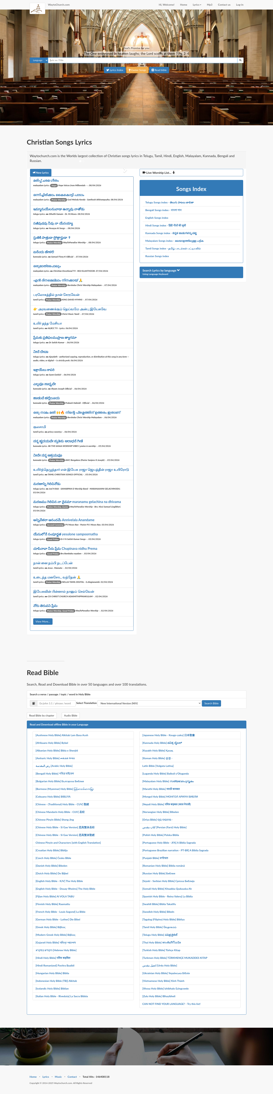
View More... (43, 621)
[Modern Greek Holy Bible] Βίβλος (56, 934)
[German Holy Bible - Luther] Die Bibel (58, 919)
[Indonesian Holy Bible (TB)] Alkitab (56, 980)
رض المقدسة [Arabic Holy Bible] (54, 765)
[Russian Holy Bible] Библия (158, 873)
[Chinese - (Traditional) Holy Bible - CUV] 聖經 (62, 804)
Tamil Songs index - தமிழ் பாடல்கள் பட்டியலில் (173, 248)
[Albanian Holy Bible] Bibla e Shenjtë (57, 750)
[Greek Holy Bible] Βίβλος (50, 927)
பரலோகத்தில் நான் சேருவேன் (56, 295)
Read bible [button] (159, 70)
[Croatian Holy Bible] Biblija (52, 850)
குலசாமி (39, 427)
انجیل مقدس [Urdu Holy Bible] (159, 965)
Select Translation (86, 702)
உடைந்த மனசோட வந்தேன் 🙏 (57, 577)
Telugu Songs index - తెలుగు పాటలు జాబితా (169, 202)
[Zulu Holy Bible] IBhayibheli (158, 996)
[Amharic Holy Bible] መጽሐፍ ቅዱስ (55, 758)
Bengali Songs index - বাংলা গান (163, 210)
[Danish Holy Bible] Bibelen (51, 865)
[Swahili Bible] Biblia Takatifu (159, 904)
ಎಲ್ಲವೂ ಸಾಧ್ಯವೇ (44, 384)
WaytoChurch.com (59, 4)
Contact (72, 1076)
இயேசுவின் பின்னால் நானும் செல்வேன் (63, 591)
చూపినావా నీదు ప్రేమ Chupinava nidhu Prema (65, 548)
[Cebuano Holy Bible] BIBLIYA (53, 796)
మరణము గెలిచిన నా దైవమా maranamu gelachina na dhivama (77, 502)
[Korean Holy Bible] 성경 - (157, 758)
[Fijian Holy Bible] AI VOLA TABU (55, 896)
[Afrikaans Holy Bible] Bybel (52, 742)
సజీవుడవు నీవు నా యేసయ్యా (53, 223)
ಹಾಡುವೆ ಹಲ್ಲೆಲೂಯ (46, 398)
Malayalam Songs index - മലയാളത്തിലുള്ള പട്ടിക (174, 240)
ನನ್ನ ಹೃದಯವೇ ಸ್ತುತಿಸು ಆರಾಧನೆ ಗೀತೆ (58, 441)
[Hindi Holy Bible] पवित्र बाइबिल (53, 957)
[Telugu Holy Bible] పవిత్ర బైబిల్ (159, 934)
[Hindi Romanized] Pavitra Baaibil (55, 965)
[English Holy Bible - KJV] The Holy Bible (59, 881)
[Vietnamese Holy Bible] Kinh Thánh (163, 980)
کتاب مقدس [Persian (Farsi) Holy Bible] (164, 827)
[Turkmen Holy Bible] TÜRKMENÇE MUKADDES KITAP (175, 957)
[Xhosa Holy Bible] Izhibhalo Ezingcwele (165, 988)
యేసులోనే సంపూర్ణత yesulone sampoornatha (65, 534)
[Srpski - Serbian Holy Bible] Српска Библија (168, 881)
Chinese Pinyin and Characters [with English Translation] (68, 842)
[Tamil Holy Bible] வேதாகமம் (159, 927)
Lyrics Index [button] (114, 70)
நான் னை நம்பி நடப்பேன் (52, 563)
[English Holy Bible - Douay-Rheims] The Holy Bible (65, 888)
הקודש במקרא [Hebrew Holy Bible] (56, 950)
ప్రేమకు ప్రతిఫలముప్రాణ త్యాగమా (55, 337)
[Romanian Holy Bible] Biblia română (163, 865)
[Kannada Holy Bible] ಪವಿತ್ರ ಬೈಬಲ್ (162, 742)
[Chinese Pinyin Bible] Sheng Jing (55, 819)
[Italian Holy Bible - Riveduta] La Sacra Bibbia (62, 996)
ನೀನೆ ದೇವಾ (40, 352)
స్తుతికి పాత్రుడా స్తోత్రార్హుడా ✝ (52, 237)
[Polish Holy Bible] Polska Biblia (160, 835)
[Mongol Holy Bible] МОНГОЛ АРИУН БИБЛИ (170, 796)
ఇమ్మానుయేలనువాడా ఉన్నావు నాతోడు (59, 209)
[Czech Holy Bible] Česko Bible (53, 858)
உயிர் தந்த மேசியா (47, 323)
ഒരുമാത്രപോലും (47, 266)
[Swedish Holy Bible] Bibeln (158, 911)
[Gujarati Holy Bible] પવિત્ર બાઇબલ (56, 942)
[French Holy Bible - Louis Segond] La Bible (61, 911)
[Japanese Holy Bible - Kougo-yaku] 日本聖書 (168, 735)
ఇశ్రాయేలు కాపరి (43, 370)
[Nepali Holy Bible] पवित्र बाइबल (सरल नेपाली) (166, 804)
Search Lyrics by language (161, 270)
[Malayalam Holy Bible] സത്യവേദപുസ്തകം (168, 781)
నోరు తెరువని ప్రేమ (45, 606)
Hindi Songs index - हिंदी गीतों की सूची (165, 225)
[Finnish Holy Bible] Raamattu (53, 904)
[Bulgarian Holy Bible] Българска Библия (60, 781)
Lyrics (197, 4)
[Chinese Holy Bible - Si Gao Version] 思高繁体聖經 (65, 835)
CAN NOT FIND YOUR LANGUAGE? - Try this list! (171, 1003)
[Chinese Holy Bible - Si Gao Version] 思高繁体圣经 (65, 827)
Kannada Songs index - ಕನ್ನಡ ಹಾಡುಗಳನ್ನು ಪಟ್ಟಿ (171, 233)
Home (183, 4)
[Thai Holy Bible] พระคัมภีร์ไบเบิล (161, 942)
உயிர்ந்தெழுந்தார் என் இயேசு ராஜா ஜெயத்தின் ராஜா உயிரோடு (81, 469)
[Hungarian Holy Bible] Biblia (52, 973)
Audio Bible (70, 715)
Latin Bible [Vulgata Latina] (158, 765)
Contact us (224, 4)
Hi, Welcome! (166, 4)
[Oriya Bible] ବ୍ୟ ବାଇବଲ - (157, 819)
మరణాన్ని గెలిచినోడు (46, 484)
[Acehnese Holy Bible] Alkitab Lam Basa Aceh (62, 735)
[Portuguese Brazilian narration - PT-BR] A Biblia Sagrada (175, 850)
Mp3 (209, 4)
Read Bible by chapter (41, 715)
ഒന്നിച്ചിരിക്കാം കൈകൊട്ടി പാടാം (58, 195)
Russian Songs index (157, 256)
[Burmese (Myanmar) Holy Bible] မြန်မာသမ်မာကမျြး (65, 788)
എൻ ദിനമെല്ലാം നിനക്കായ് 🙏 (58, 280)
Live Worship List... (159, 172)
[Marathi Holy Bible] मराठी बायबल (161, 788)
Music (58, 1076)
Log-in (240, 4)
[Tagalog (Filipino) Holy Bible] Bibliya (163, 919)
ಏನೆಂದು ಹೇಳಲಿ (43, 252)
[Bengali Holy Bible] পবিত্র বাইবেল (55, 773)
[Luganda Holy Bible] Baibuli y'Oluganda (165, 773)
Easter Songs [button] (137, 70)
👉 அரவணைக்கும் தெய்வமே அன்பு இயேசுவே (70, 309)
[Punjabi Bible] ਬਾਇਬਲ (155, 858)
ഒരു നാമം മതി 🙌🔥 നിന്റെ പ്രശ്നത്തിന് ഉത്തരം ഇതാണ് (76, 412)
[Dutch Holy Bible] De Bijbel (52, 873)
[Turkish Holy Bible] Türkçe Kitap (161, 950)
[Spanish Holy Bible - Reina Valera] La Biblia (167, 896)
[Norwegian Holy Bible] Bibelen (160, 811)
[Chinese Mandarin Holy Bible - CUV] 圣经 (60, 811)
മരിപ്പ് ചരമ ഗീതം (46, 180)
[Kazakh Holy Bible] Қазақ (157, 750)
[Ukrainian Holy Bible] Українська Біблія (166, 973)
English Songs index (156, 217)
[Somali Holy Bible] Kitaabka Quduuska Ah (167, 888)
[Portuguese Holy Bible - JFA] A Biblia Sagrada (169, 842)
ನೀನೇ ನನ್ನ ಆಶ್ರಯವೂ (47, 455)
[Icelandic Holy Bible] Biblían (52, 988)
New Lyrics (41, 172)
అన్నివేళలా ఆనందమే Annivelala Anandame (64, 520)
